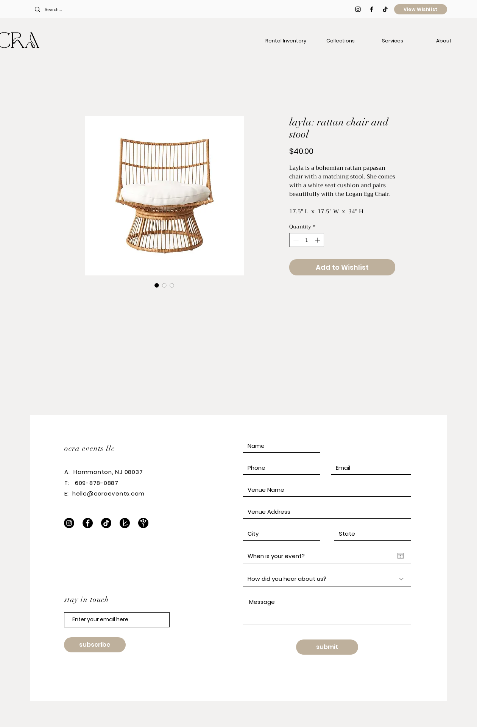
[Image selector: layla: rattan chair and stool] (157, 285)
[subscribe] (95, 644)
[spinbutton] (306, 240)
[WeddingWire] (143, 523)
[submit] (327, 647)
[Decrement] (295, 240)
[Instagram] (69, 523)
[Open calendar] (401, 556)
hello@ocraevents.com (108, 493)
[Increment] (318, 240)
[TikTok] (385, 9)
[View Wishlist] (420, 9)
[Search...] (84, 9)
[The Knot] (125, 523)
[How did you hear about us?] (327, 578)
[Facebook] (88, 523)
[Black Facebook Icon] (371, 9)
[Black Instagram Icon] (358, 9)
